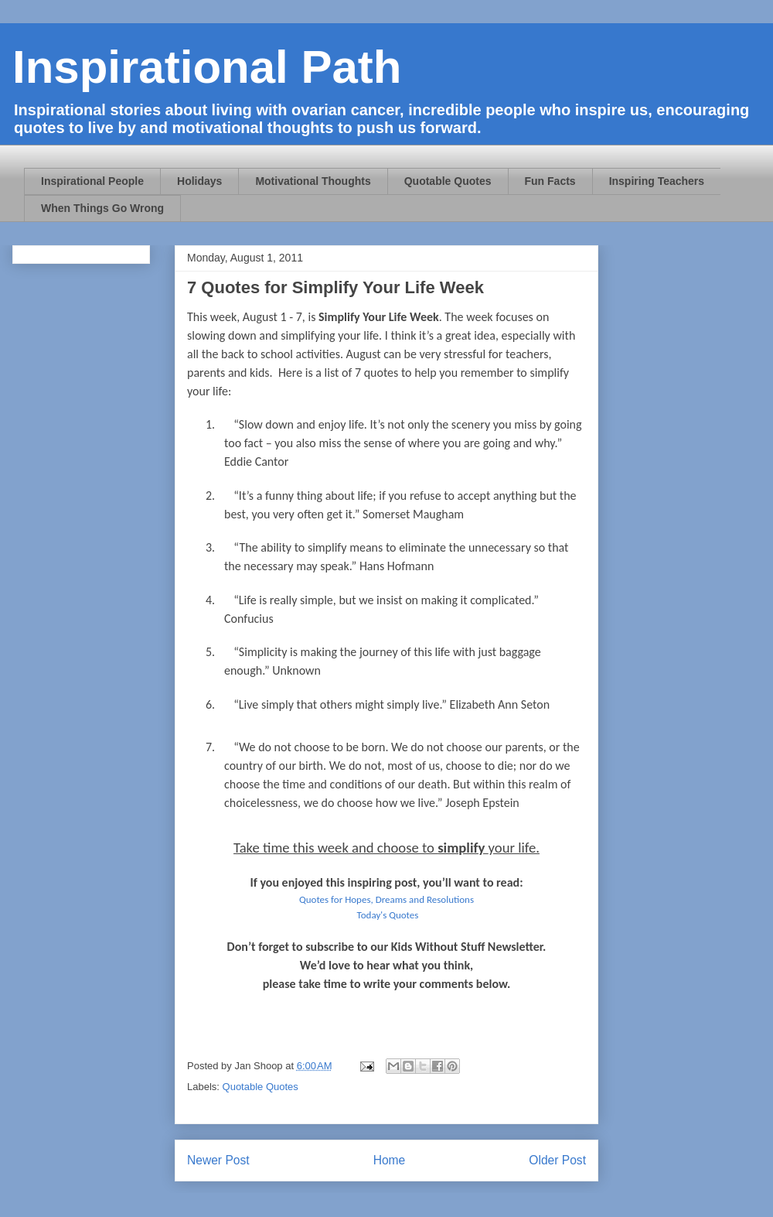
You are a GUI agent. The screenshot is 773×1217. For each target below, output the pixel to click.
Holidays (199, 181)
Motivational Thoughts (312, 181)
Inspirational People (92, 181)
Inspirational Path (206, 67)
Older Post (557, 1160)
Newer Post (218, 1160)
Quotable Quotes (448, 181)
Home (389, 1160)
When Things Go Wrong (102, 208)
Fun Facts (550, 181)
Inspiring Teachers (656, 181)
